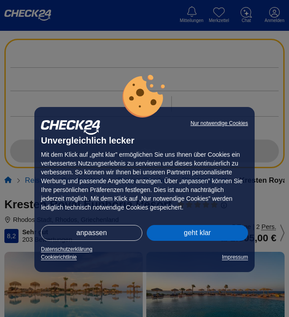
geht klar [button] (197, 232)
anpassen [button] (91, 232)
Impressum (235, 257)
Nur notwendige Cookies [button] (219, 123)
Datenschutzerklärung (67, 249)
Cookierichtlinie (59, 257)
